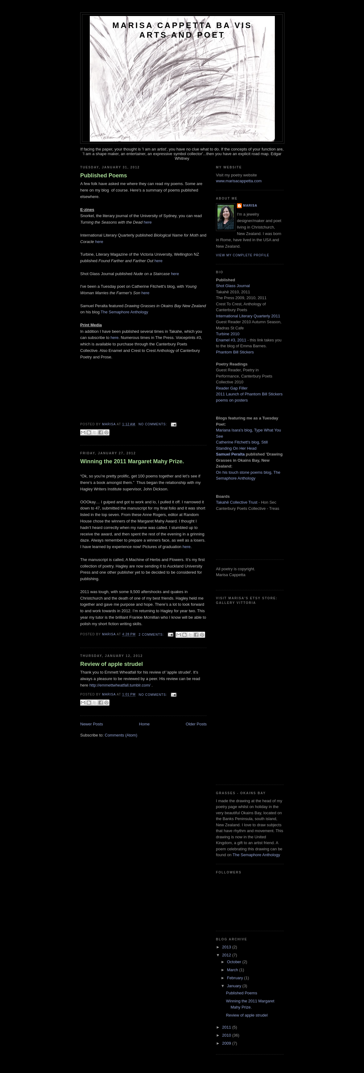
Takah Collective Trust (236, 502)
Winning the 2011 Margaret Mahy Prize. (132, 461)
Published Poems (103, 175)
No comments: (153, 424)
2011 (227, 1027)
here (148, 222)
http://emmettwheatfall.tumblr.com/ (120, 685)
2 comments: (152, 634)
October (234, 962)
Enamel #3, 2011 (231, 340)
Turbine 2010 (227, 334)
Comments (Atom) (121, 735)
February (235, 978)
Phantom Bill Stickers (235, 352)
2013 (227, 947)
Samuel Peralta (230, 454)
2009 (227, 1043)
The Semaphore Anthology (124, 312)
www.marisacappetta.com (239, 181)
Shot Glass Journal (233, 285)
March (233, 970)
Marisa (250, 205)
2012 (227, 955)
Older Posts (196, 724)
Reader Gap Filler (232, 388)
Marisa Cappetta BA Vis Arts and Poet (182, 30)
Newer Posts (91, 724)
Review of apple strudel (111, 664)
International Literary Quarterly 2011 (248, 316)
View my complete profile (242, 255)
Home (144, 724)
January (234, 986)
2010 (227, 1035)
